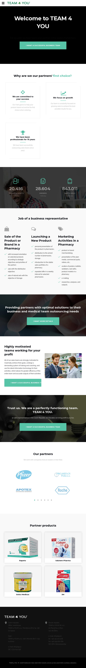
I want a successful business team (43, 45)
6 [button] (51, 500)
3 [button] (41, 500)
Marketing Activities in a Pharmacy (68, 240)
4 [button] (44, 500)
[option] (23, 482)
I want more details (43, 321)
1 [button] (34, 500)
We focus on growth (63, 98)
